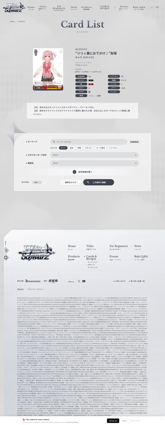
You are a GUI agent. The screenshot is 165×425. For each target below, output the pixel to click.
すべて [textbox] (55, 155)
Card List (21, 21)
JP (152, 7)
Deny (125, 421)
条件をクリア (70, 182)
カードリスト (93, 262)
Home (12, 21)
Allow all (113, 421)
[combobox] (94, 155)
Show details (135, 421)
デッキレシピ (93, 267)
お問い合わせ (120, 281)
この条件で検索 (99, 182)
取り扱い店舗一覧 (138, 281)
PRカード (91, 265)
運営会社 (20, 289)
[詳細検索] (134, 141)
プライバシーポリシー (35, 289)
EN (157, 7)
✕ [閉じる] (162, 419)
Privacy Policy (72, 422)
